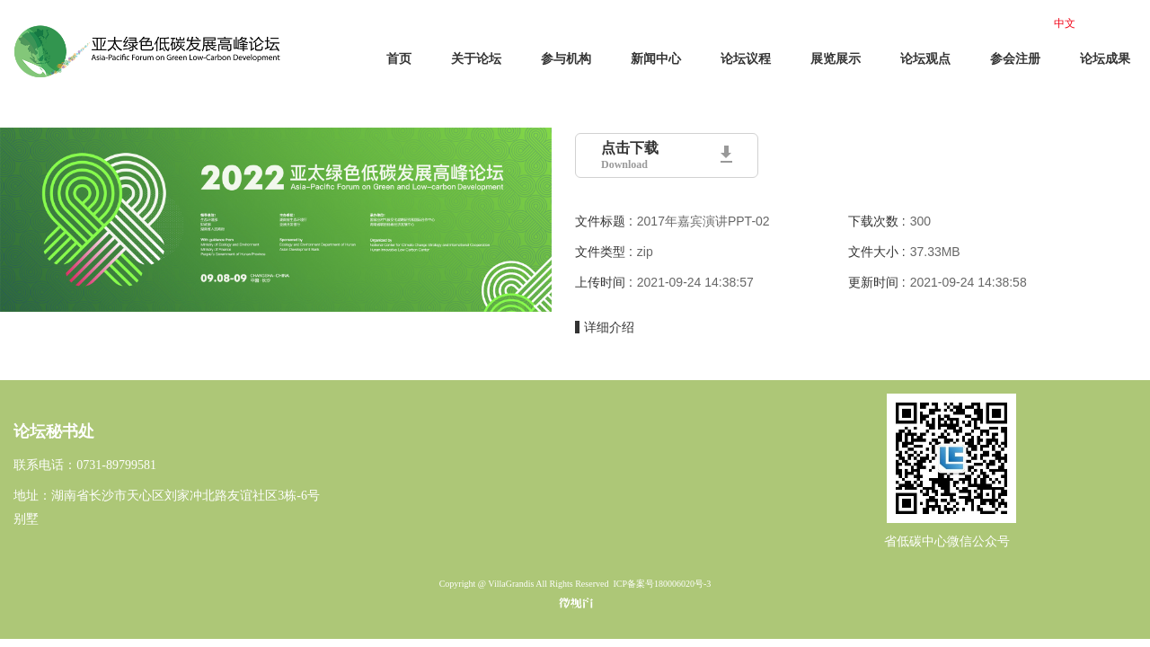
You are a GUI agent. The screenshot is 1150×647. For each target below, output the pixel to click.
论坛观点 (925, 59)
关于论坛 (476, 59)
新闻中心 (656, 59)
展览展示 (835, 59)
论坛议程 (746, 59)
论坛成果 (1105, 59)
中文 (1064, 23)
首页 (398, 59)
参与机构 (566, 59)
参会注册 (1015, 59)
